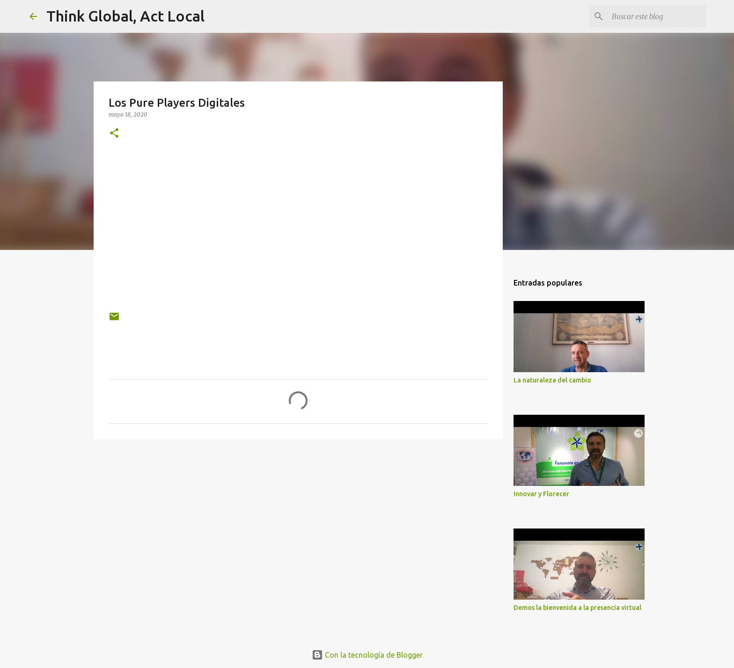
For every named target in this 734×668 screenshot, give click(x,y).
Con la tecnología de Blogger (367, 655)
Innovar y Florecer (541, 494)
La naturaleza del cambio (552, 380)
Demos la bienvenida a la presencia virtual (577, 607)
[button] (114, 133)
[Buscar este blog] (657, 16)
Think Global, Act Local (125, 15)
